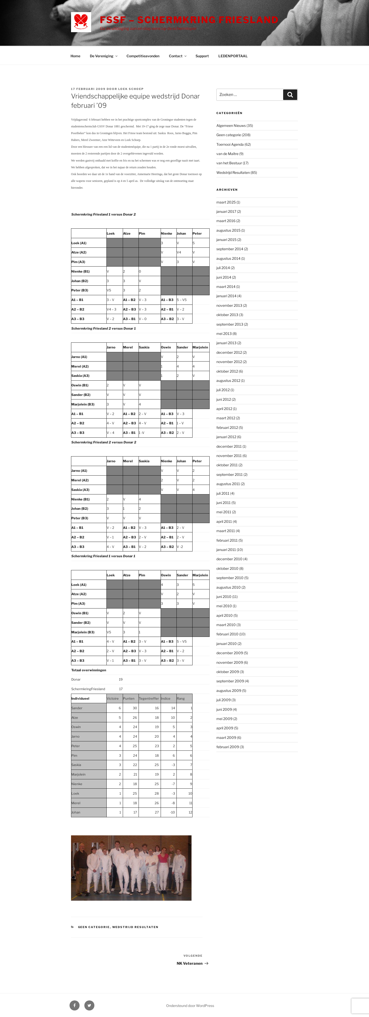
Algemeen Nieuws (231, 125)
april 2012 (224, 408)
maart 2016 (225, 220)
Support (202, 55)
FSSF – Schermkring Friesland (189, 19)
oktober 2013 (227, 314)
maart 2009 (226, 737)
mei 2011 (223, 511)
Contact (178, 55)
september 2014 (229, 248)
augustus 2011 (228, 483)
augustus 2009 (228, 690)
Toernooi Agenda (230, 143)
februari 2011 (227, 539)
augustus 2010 (228, 586)
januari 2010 (226, 643)
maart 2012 (225, 417)
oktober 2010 (227, 568)
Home (75, 55)
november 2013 (229, 304)
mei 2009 (224, 718)
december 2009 (229, 652)
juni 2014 (223, 276)
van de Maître (227, 153)
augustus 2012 (228, 380)
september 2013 (229, 323)
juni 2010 (223, 596)
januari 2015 (226, 239)
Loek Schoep (131, 88)
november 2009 (229, 661)
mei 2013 (224, 333)
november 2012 (229, 361)
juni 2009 (224, 708)
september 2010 (229, 577)
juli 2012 (223, 389)
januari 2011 (226, 549)
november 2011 (229, 455)
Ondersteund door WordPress (190, 1005)
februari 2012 (227, 427)
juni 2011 (223, 502)
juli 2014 (223, 267)
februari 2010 (227, 633)
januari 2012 (226, 436)
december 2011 (229, 445)
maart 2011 (225, 530)
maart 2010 (226, 624)
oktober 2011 (227, 464)
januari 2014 (226, 295)
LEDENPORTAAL (233, 55)
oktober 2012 (227, 370)
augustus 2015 (228, 229)
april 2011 (224, 521)
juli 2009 (223, 699)
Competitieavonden (143, 55)
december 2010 (229, 558)
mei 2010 (224, 605)
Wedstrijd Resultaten (135, 926)
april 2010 (224, 615)
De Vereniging (104, 55)
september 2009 (230, 680)
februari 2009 (227, 746)
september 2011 (229, 474)
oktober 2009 (227, 671)
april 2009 (224, 727)
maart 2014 (225, 286)
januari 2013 (226, 342)
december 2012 (229, 351)
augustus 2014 (228, 258)
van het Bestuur (229, 162)
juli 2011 (222, 492)
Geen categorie (94, 926)
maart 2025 (226, 201)
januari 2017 (226, 211)
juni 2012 (223, 398)
